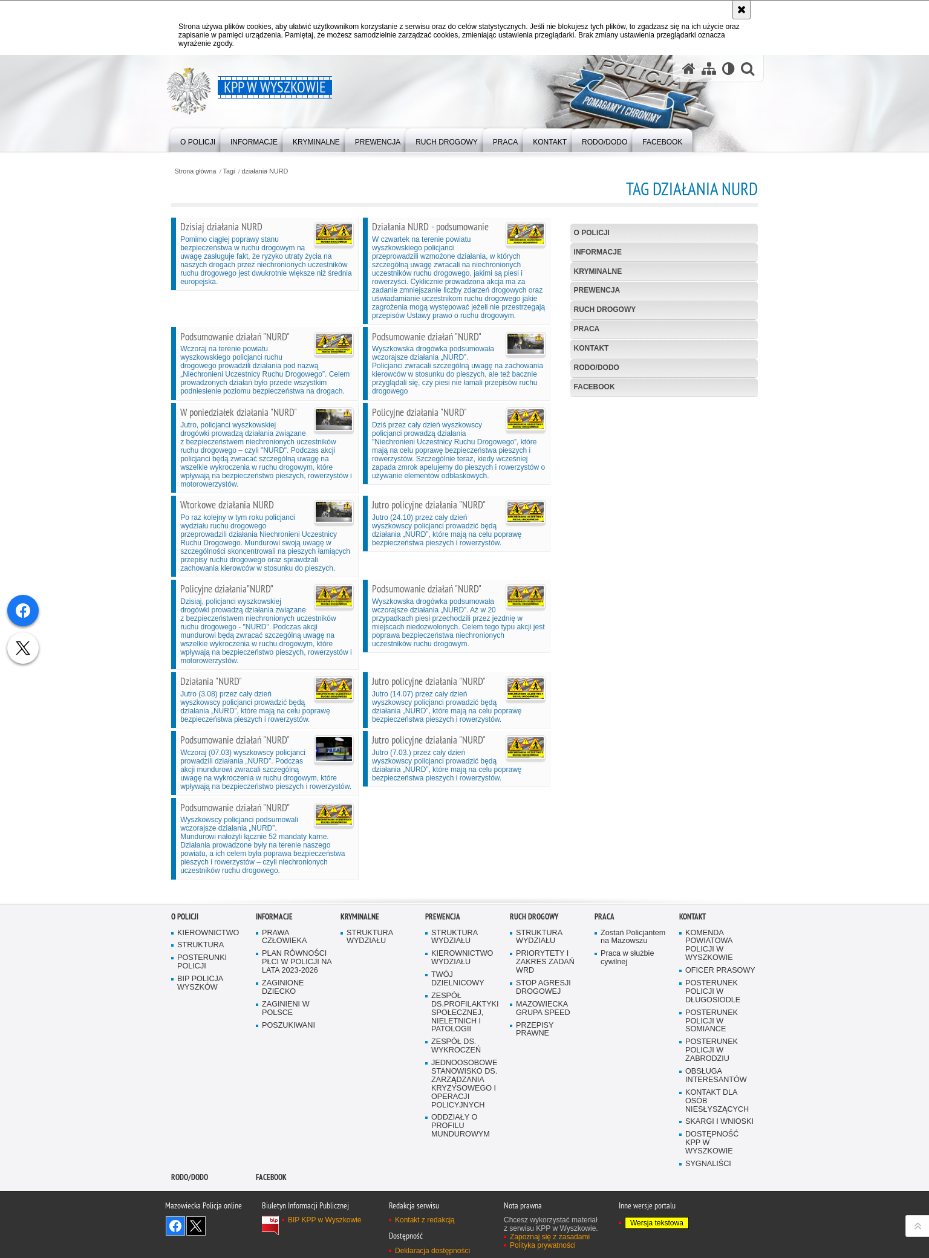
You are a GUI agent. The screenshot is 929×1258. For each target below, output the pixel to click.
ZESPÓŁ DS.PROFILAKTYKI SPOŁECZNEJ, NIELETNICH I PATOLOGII (465, 1013)
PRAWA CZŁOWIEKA (284, 937)
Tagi (229, 171)
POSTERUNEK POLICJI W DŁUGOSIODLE (712, 991)
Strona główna (195, 171)
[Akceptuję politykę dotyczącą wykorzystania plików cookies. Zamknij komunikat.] (741, 9)
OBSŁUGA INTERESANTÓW (716, 1076)
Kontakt (591, 348)
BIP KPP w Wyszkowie (325, 1220)
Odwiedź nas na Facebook (175, 1226)
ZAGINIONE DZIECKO (283, 987)
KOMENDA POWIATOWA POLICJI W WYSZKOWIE (709, 945)
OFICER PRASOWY (720, 970)
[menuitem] (197, 139)
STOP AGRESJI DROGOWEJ (543, 987)
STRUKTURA (200, 945)
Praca (587, 329)
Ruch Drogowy (605, 309)
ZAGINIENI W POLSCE (286, 1008)
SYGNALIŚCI (708, 1164)
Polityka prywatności (543, 1245)
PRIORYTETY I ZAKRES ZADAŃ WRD (545, 962)
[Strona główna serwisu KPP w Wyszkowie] (689, 68)
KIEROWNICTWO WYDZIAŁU (462, 958)
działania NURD (264, 171)
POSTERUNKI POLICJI (202, 962)
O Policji (592, 233)
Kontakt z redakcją (425, 1220)
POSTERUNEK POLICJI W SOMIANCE (711, 1021)
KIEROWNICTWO (208, 933)
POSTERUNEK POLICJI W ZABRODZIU (711, 1050)
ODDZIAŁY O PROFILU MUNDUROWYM (460, 1126)
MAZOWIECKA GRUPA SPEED (543, 1008)
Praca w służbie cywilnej (627, 958)
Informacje (598, 252)
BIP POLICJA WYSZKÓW (200, 983)
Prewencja (597, 290)
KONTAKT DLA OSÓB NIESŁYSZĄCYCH (717, 1101)
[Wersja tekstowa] (728, 68)
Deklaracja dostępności (432, 1251)
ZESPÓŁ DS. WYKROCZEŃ (456, 1046)
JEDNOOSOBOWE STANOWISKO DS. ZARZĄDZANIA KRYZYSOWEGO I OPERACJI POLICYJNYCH (464, 1084)
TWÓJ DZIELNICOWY (457, 979)
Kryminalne (598, 271)
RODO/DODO (596, 367)
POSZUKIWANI (288, 1025)
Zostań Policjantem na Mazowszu (633, 937)
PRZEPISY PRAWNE (534, 1030)
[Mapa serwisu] (709, 68)
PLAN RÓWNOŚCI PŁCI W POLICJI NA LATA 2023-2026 (297, 962)
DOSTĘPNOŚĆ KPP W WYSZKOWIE (711, 1142)
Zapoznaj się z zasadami (550, 1237)
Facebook (594, 387)
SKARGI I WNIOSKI (719, 1122)
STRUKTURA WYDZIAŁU (370, 937)
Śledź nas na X (196, 1226)
